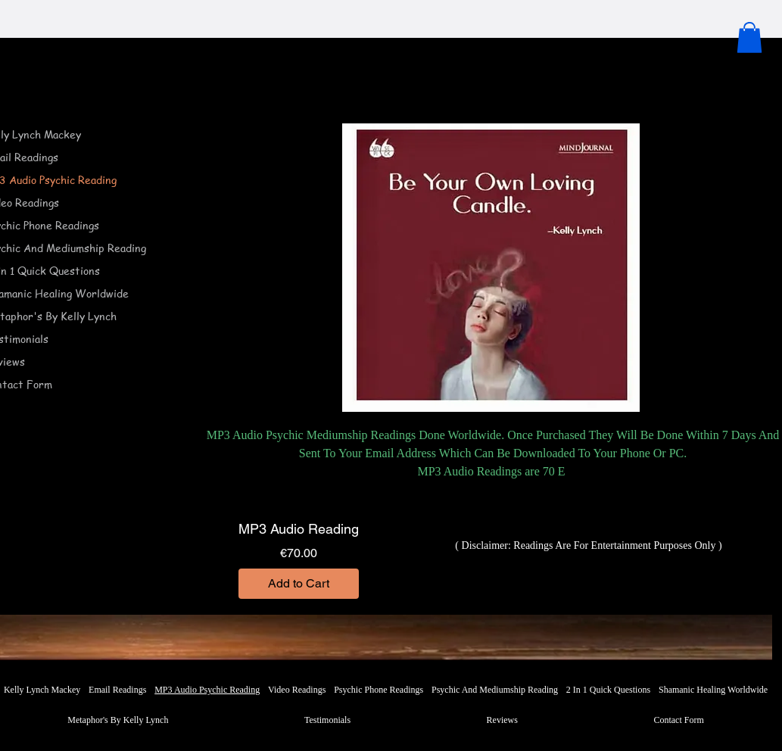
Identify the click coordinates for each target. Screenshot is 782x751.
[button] (749, 37)
